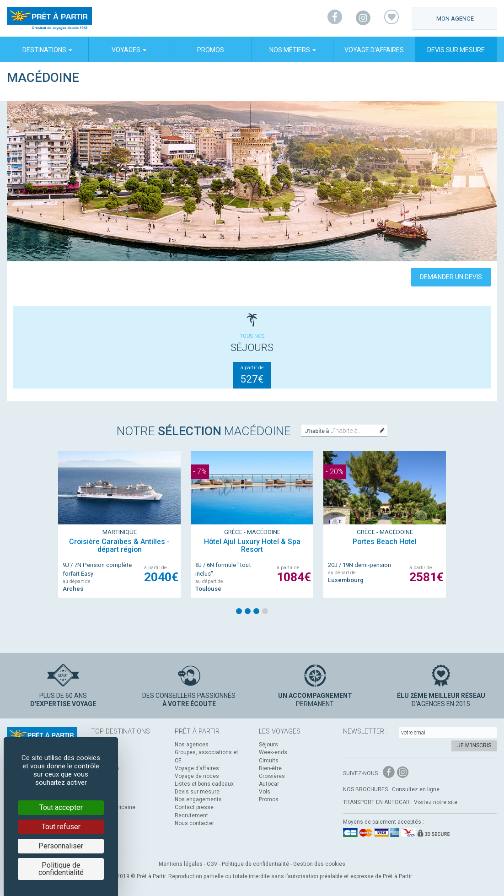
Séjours (268, 744)
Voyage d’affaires (374, 50)
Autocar (269, 784)
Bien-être (270, 768)
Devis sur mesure (456, 50)
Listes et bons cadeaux (204, 784)
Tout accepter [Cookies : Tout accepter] (61, 807)
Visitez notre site (435, 802)
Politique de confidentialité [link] (61, 869)
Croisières (272, 776)
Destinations (47, 50)
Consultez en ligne (416, 789)
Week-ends (273, 752)
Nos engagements (198, 799)
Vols (264, 791)
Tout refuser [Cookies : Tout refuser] (61, 826)
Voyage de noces (197, 776)
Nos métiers (292, 50)
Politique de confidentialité (255, 864)
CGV (212, 864)
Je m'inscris (474, 745)
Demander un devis (451, 277)
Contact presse (194, 807)
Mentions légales (181, 864)
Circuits (269, 760)
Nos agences (192, 744)
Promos (210, 50)
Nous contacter (194, 823)
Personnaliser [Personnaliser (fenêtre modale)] (60, 846)
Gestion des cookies (319, 864)
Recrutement (191, 815)
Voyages (129, 50)
